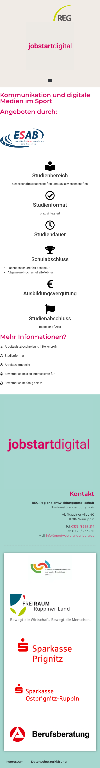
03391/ (76, 526)
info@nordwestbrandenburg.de (70, 535)
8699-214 (87, 526)
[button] (50, 80)
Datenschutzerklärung (49, 761)
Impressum (14, 761)
